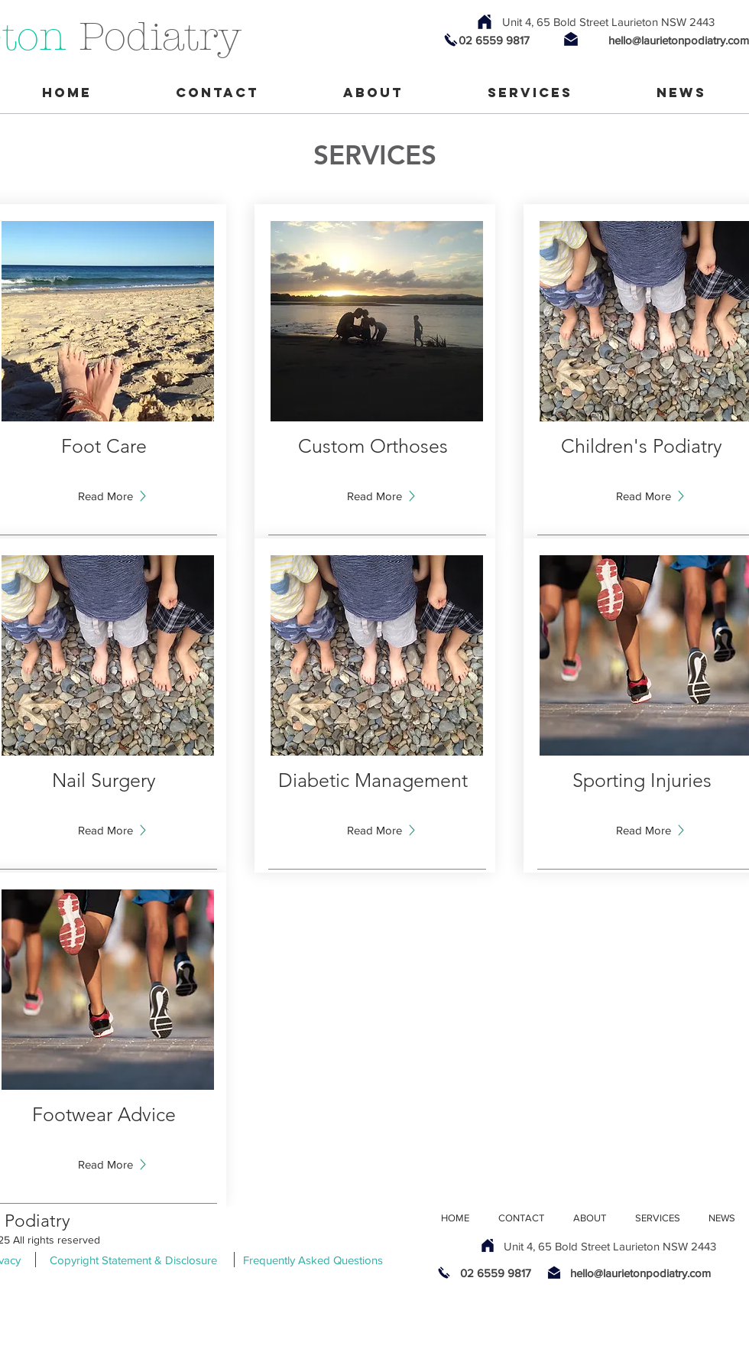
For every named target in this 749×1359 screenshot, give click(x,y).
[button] (105, 829)
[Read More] (105, 495)
